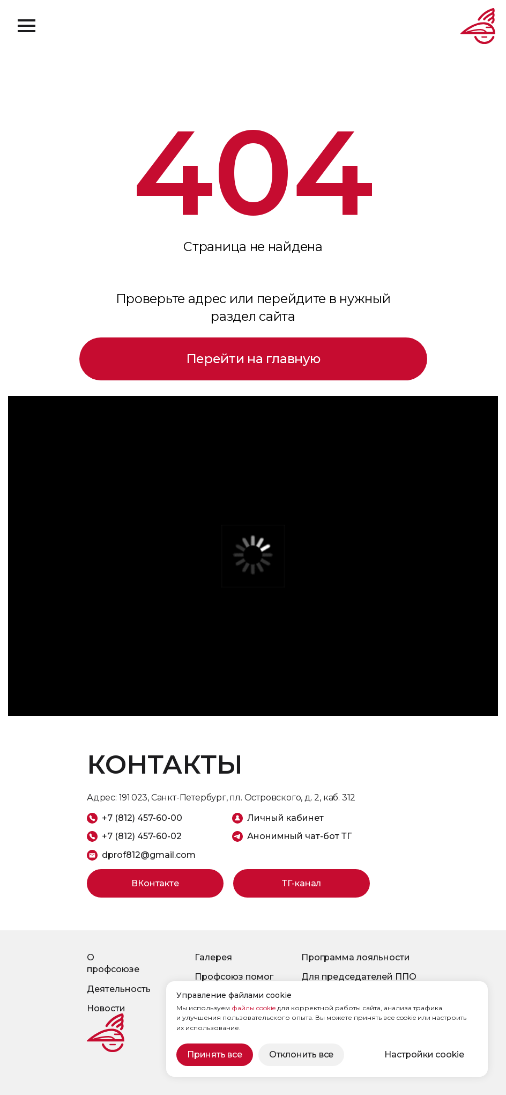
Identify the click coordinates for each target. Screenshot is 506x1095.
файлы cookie (254, 1008)
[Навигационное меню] (26, 25)
